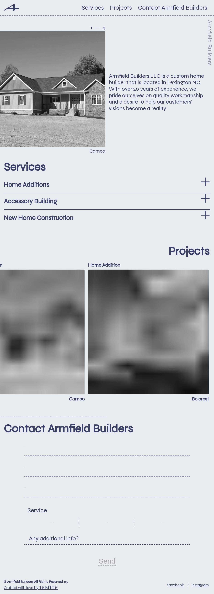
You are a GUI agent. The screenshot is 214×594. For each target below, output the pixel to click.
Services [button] (93, 8)
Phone (36, 491)
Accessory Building (107, 523)
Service (37, 510)
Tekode (48, 587)
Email (35, 470)
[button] (172, 8)
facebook (175, 585)
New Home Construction (162, 523)
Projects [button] (121, 8)
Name (36, 450)
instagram (200, 585)
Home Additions (51, 523)
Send (107, 561)
